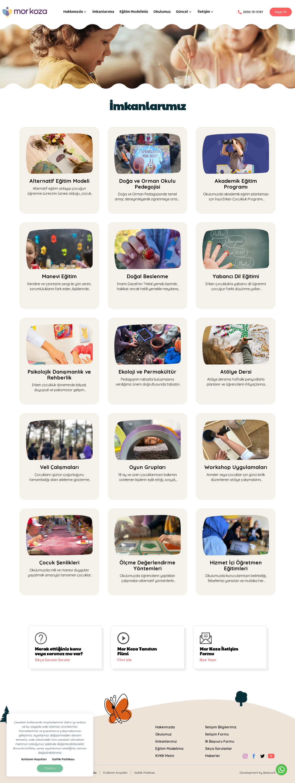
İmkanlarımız (103, 11)
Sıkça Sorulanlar (218, 746)
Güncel (184, 11)
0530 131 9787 (250, 12)
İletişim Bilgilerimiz (220, 725)
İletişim (206, 11)
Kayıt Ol (280, 12)
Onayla (50, 768)
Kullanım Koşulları (34, 759)
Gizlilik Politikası (63, 759)
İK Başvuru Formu (219, 739)
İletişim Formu (217, 732)
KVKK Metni (164, 753)
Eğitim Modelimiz (134, 11)
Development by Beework (257, 770)
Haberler (212, 753)
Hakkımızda (75, 11)
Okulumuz (162, 11)
